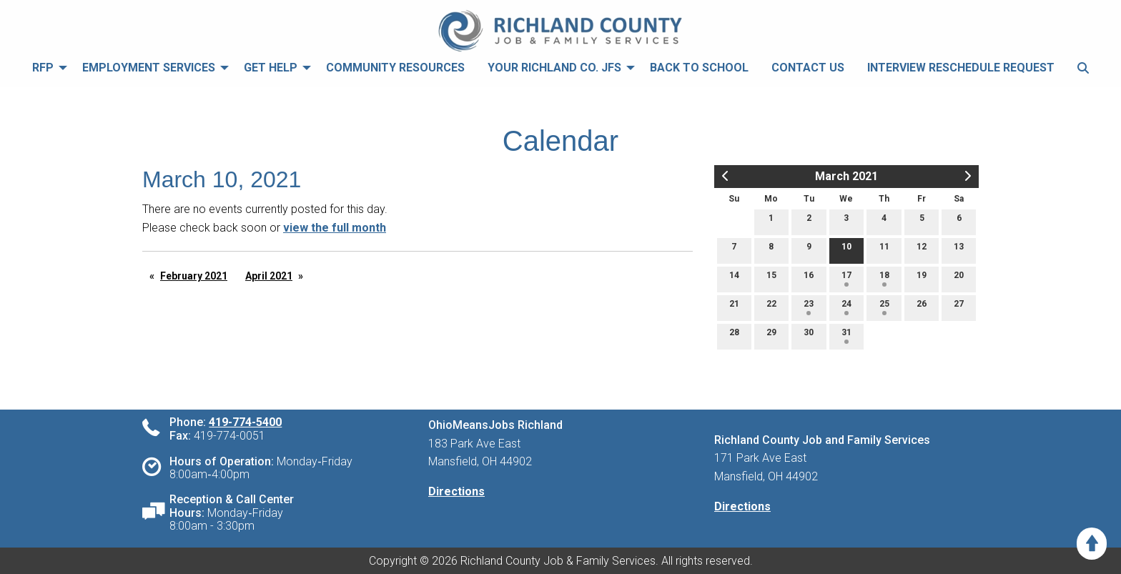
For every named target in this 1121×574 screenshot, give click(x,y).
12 (922, 250)
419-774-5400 (245, 422)
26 (922, 307)
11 (884, 250)
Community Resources (395, 67)
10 (846, 250)
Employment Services (148, 67)
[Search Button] (1083, 67)
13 (959, 250)
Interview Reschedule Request (961, 67)
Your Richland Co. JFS (554, 67)
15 (771, 278)
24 (846, 307)
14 (734, 278)
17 (846, 278)
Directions (456, 491)
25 (884, 307)
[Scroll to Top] (1092, 544)
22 (771, 307)
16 (809, 278)
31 (846, 335)
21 (734, 307)
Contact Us (807, 67)
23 (809, 307)
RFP (43, 67)
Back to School (699, 67)
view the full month (334, 227)
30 (809, 335)
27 (959, 307)
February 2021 (193, 276)
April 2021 (268, 276)
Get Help (270, 67)
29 (771, 335)
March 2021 (846, 176)
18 (884, 278)
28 (734, 335)
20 (959, 278)
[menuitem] (46, 67)
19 (922, 278)
